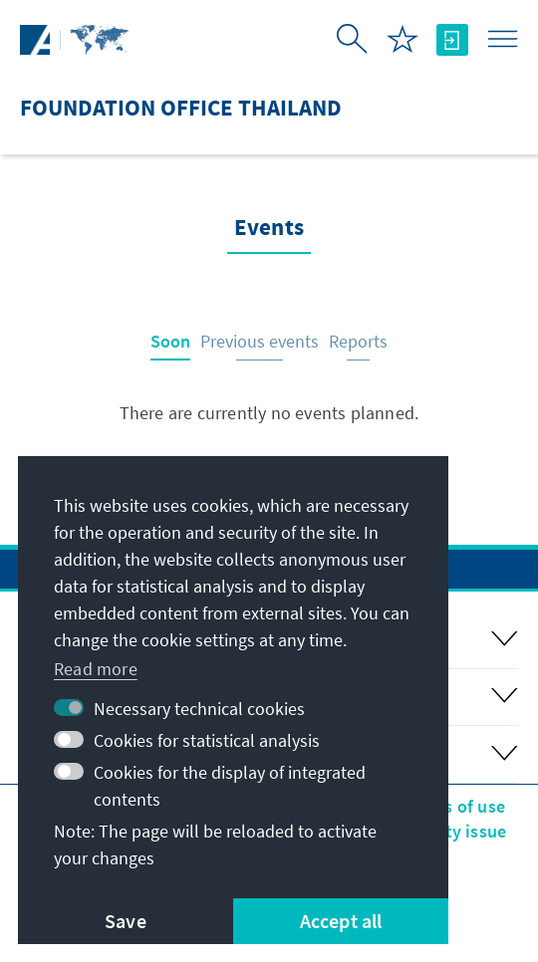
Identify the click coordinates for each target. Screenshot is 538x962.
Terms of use (454, 806)
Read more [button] (95, 668)
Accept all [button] (341, 920)
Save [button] (125, 920)
